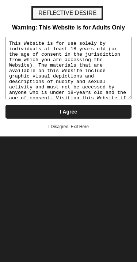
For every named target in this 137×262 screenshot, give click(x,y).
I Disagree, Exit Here (68, 126)
